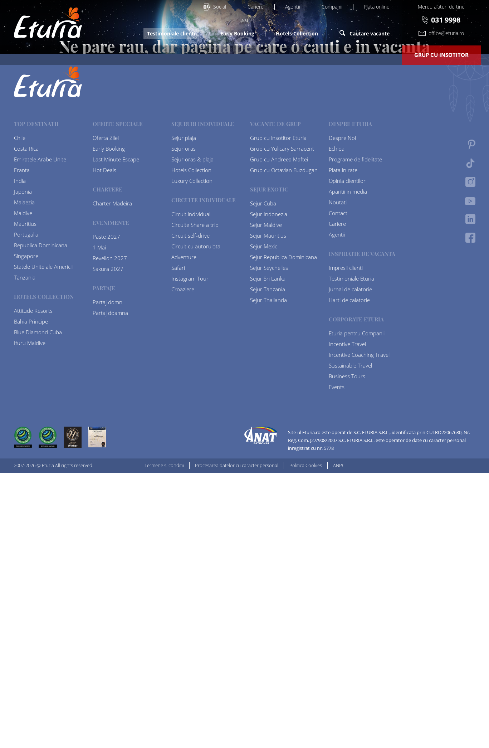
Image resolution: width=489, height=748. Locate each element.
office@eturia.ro (441, 33)
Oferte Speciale (125, 54)
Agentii (292, 6)
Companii (332, 6)
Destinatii (247, 54)
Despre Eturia (367, 54)
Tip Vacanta (304, 54)
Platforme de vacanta (44, 54)
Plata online (377, 6)
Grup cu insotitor (441, 54)
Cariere (256, 6)
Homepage (244, 370)
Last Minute (190, 54)
